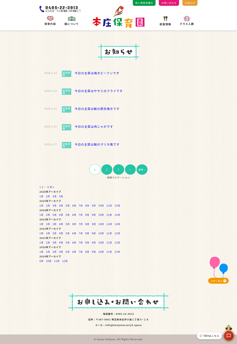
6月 (74, 205)
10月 (101, 205)
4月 (61, 196)
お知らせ (190, 2)
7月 (81, 205)
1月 (42, 196)
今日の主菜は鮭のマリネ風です (97, 144)
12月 (117, 205)
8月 (87, 205)
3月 (55, 196)
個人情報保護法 (144, 2)
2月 (48, 196)
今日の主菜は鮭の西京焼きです (97, 108)
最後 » (142, 169)
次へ (52, 187)
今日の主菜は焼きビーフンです (97, 73)
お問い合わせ (169, 2)
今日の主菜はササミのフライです (99, 91)
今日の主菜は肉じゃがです (94, 126)
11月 (109, 205)
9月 (94, 205)
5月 (68, 205)
